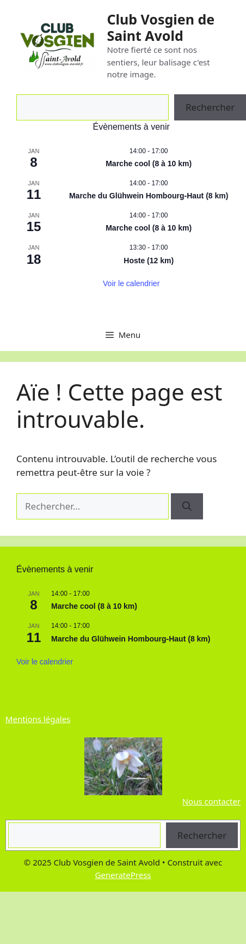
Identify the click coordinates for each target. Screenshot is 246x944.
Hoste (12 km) (149, 260)
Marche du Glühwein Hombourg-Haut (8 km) (148, 195)
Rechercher (201, 835)
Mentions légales (38, 718)
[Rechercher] (187, 506)
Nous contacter (211, 801)
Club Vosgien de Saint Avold (160, 27)
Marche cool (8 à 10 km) (149, 163)
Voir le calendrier (131, 283)
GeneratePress (123, 874)
